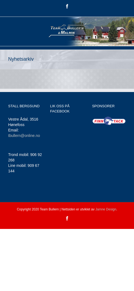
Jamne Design (105, 209)
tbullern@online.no (24, 135)
